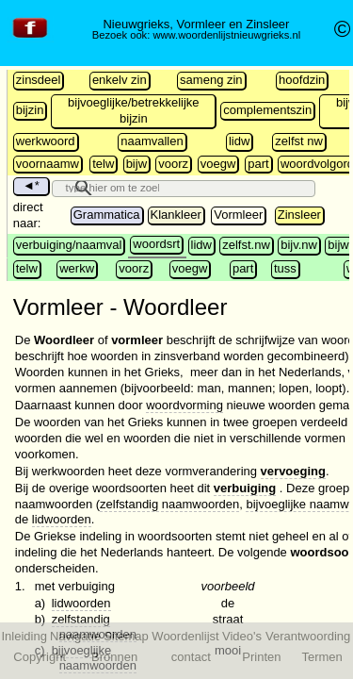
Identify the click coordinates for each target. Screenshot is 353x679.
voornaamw (47, 164)
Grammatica (106, 214)
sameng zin (211, 80)
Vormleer (238, 214)
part (258, 164)
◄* (31, 185)
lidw (239, 141)
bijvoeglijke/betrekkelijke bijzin (133, 110)
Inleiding (23, 636)
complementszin (267, 110)
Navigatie (75, 636)
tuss (285, 268)
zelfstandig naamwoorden (169, 504)
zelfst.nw (246, 245)
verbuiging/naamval (69, 245)
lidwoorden (61, 519)
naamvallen (152, 141)
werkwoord (45, 141)
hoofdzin (302, 80)
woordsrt (156, 244)
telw (103, 164)
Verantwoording (307, 636)
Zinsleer (299, 214)
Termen (321, 657)
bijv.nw (299, 245)
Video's (242, 636)
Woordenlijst (185, 636)
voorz (173, 164)
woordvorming (184, 405)
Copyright (39, 657)
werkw (76, 268)
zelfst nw (299, 141)
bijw (136, 164)
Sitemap (126, 636)
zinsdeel (38, 80)
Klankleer (176, 214)
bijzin (30, 110)
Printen (261, 657)
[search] (110, 186)
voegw (218, 164)
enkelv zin (119, 80)
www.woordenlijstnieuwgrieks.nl (226, 35)
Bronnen (114, 657)
